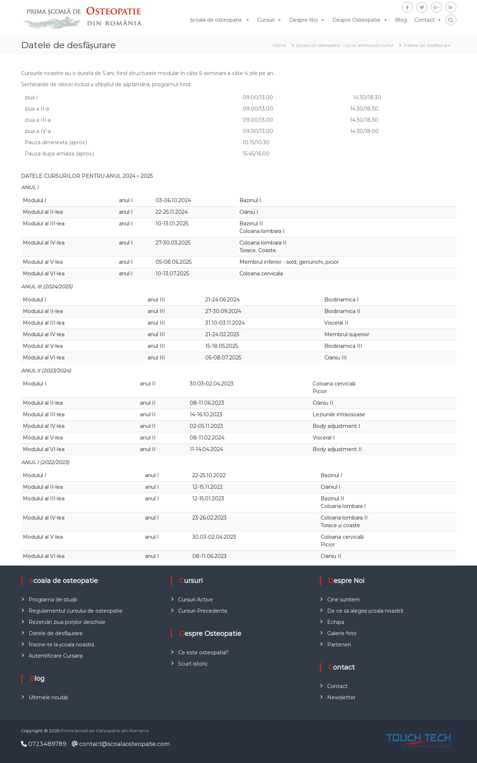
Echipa (335, 622)
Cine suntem (343, 599)
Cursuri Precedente (202, 611)
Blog (401, 20)
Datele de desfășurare (56, 633)
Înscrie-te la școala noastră (61, 644)
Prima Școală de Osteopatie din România (105, 730)
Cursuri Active (195, 599)
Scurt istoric (193, 663)
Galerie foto (342, 633)
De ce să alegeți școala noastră (365, 611)
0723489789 (43, 744)
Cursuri (266, 20)
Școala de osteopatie (216, 20)
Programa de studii (53, 599)
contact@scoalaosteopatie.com (121, 744)
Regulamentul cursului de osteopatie (76, 611)
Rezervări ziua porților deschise (67, 622)
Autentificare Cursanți (56, 655)
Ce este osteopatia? (203, 652)
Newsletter (341, 697)
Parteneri (339, 644)
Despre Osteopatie (356, 20)
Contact (424, 20)
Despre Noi (303, 20)
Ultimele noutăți (48, 697)
